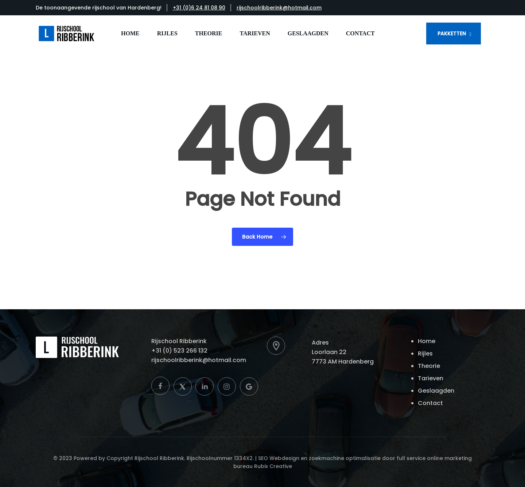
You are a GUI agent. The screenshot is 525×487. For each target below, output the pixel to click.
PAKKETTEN (452, 33)
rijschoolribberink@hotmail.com (279, 7)
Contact (430, 403)
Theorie (429, 366)
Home (426, 341)
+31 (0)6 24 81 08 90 (199, 7)
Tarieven (430, 378)
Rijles (425, 353)
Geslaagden (436, 390)
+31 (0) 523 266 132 (179, 350)
